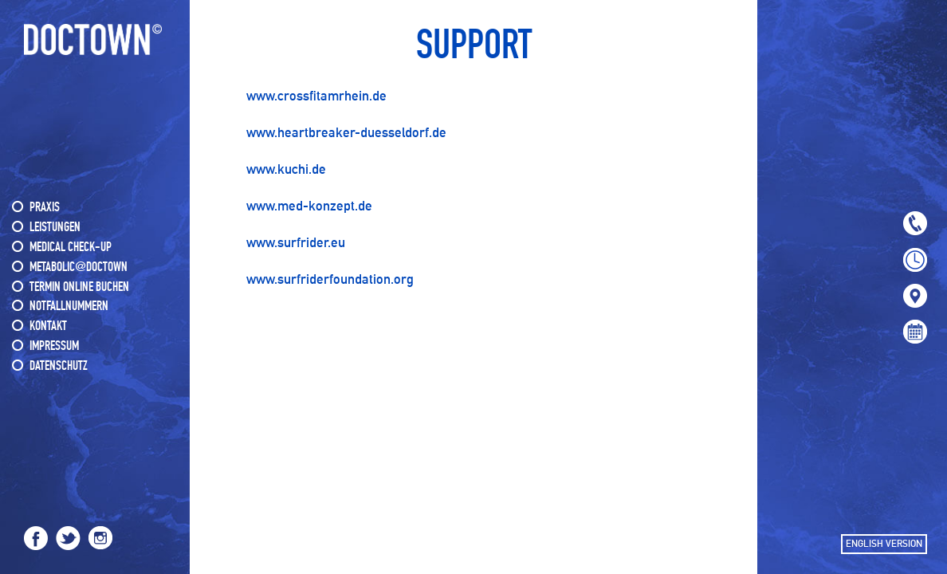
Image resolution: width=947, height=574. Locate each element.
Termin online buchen (79, 287)
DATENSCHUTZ (58, 366)
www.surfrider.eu (295, 242)
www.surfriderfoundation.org (330, 279)
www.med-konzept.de (309, 206)
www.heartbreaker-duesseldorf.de (346, 132)
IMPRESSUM (54, 346)
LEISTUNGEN (55, 227)
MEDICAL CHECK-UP (70, 247)
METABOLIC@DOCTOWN (78, 267)
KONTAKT (48, 326)
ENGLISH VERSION (884, 543)
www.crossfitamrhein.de (316, 96)
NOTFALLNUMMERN (68, 306)
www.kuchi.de (286, 169)
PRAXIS (44, 207)
